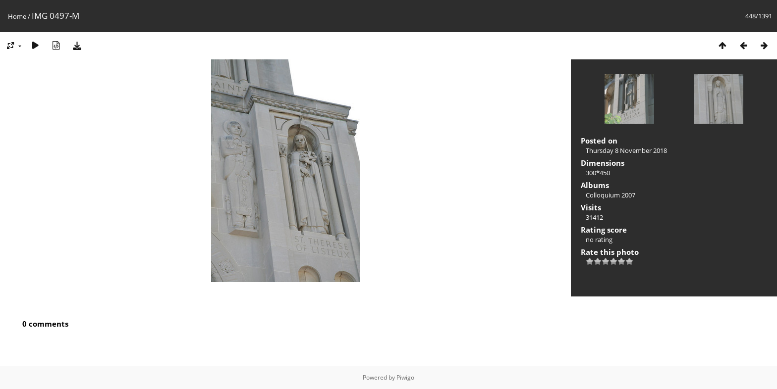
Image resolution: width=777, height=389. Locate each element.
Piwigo (405, 377)
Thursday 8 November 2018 (626, 150)
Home (17, 16)
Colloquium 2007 (610, 195)
